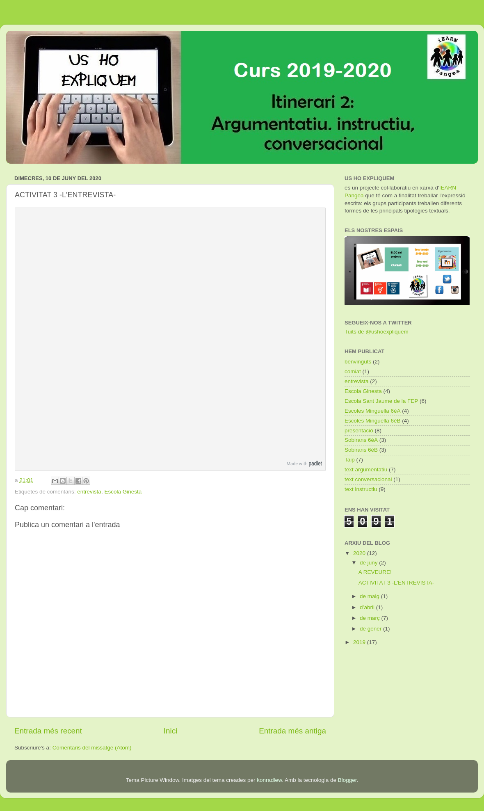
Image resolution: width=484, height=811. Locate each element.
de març (370, 618)
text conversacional (368, 479)
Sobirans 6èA (361, 440)
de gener (371, 629)
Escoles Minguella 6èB (373, 421)
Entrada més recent (48, 730)
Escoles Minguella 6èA (373, 411)
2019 (360, 642)
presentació (359, 430)
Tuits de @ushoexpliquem (377, 332)
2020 (360, 553)
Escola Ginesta (123, 492)
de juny (369, 563)
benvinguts (358, 362)
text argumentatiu (366, 469)
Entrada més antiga (292, 730)
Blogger (347, 780)
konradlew (269, 780)
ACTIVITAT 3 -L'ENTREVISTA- (396, 583)
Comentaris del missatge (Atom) (92, 748)
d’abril (368, 607)
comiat (353, 371)
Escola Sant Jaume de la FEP (381, 401)
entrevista (89, 492)
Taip (350, 460)
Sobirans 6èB (361, 450)
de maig (370, 596)
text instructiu (361, 489)
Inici (171, 730)
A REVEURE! (375, 572)
